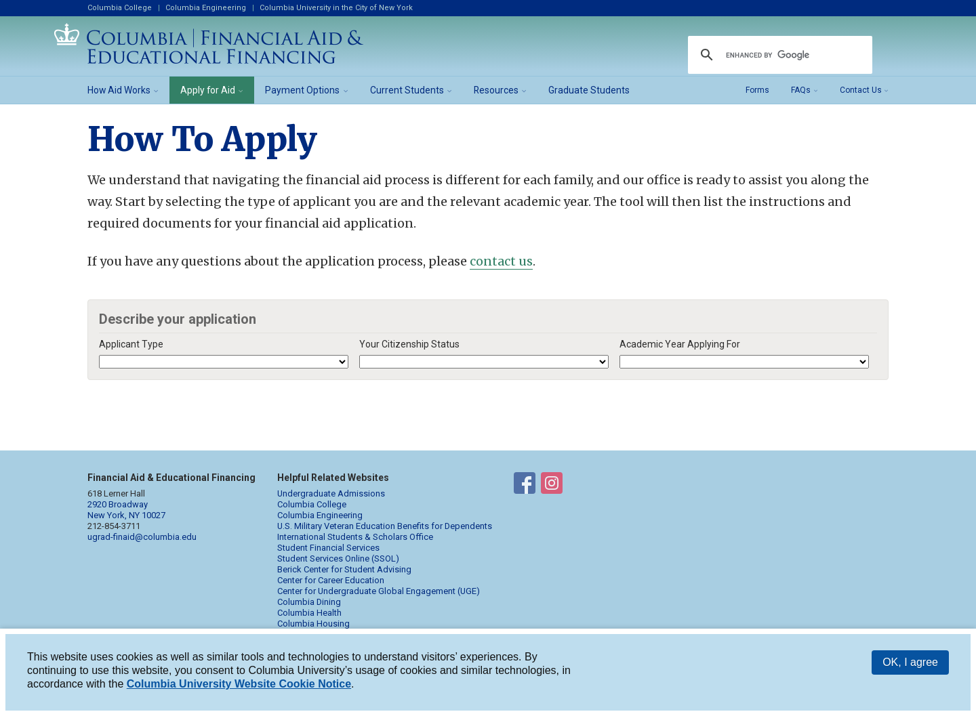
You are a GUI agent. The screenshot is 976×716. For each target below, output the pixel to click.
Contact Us (861, 90)
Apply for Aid (207, 90)
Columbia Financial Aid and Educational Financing (208, 43)
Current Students (407, 90)
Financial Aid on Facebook (524, 485)
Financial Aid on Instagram (552, 485)
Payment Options (302, 90)
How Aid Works (118, 90)
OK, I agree (910, 662)
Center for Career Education (330, 580)
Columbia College (119, 7)
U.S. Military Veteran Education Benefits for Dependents (384, 526)
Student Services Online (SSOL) (338, 558)
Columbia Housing (313, 623)
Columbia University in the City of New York (336, 7)
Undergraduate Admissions (331, 493)
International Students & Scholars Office (355, 537)
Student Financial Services (328, 548)
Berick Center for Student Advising (344, 569)
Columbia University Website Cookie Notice (239, 684)
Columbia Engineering (205, 7)
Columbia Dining (309, 602)
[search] (778, 55)
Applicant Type (131, 344)
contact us (501, 261)
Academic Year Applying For (679, 344)
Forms (757, 90)
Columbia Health (309, 613)
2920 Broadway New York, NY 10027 (126, 509)
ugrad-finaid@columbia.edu (142, 537)
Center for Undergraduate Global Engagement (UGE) (378, 591)
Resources (496, 90)
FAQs (801, 90)
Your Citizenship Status (409, 344)
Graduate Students (589, 90)
